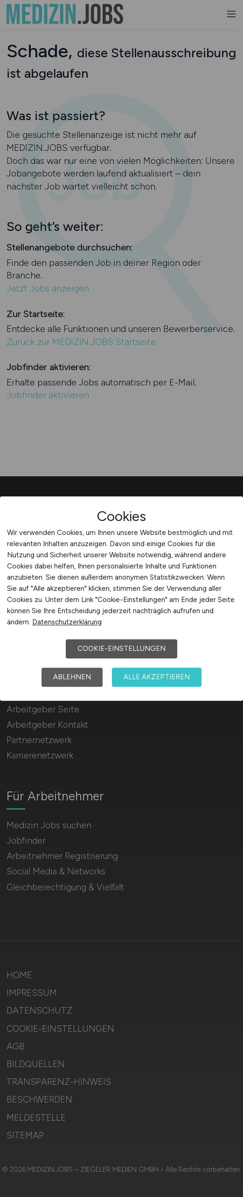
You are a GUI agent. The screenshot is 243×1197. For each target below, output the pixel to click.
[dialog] (121, 598)
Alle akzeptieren (157, 677)
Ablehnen (72, 677)
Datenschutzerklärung (67, 622)
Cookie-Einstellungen (121, 648)
